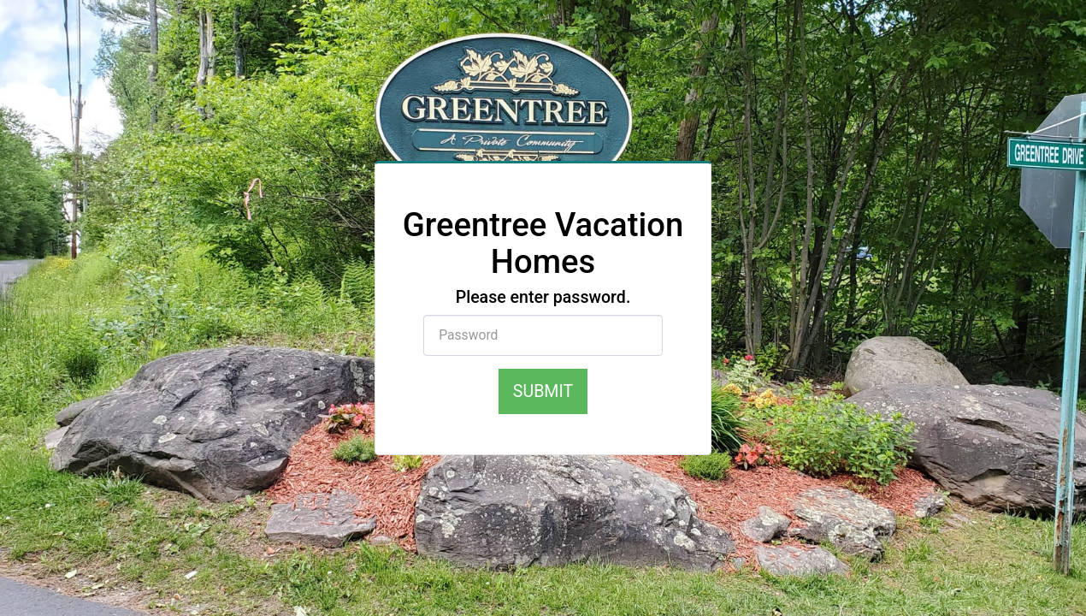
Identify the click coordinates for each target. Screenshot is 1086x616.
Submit (543, 391)
